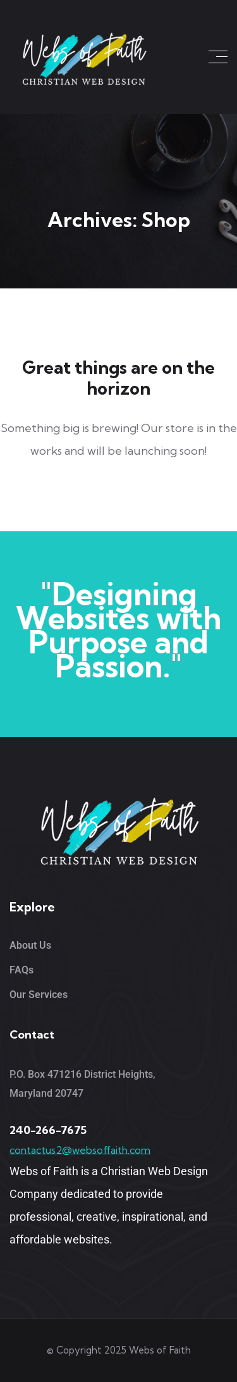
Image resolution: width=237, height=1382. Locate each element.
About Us (30, 945)
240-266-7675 (48, 1130)
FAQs (21, 970)
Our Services (38, 995)
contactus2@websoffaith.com (79, 1150)
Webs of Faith (160, 1350)
